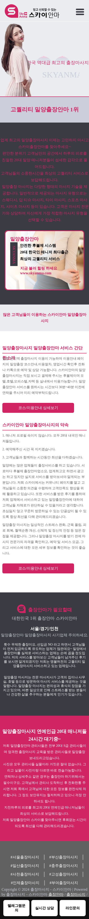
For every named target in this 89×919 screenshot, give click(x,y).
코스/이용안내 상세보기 (38, 408)
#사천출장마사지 (25, 874)
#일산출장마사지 (25, 866)
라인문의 (73, 908)
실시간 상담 (44, 908)
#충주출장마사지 (63, 866)
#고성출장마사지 (63, 874)
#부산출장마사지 (63, 857)
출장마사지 (75, 894)
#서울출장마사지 (25, 857)
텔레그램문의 (16, 908)
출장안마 (56, 894)
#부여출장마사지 (64, 883)
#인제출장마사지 (25, 883)
